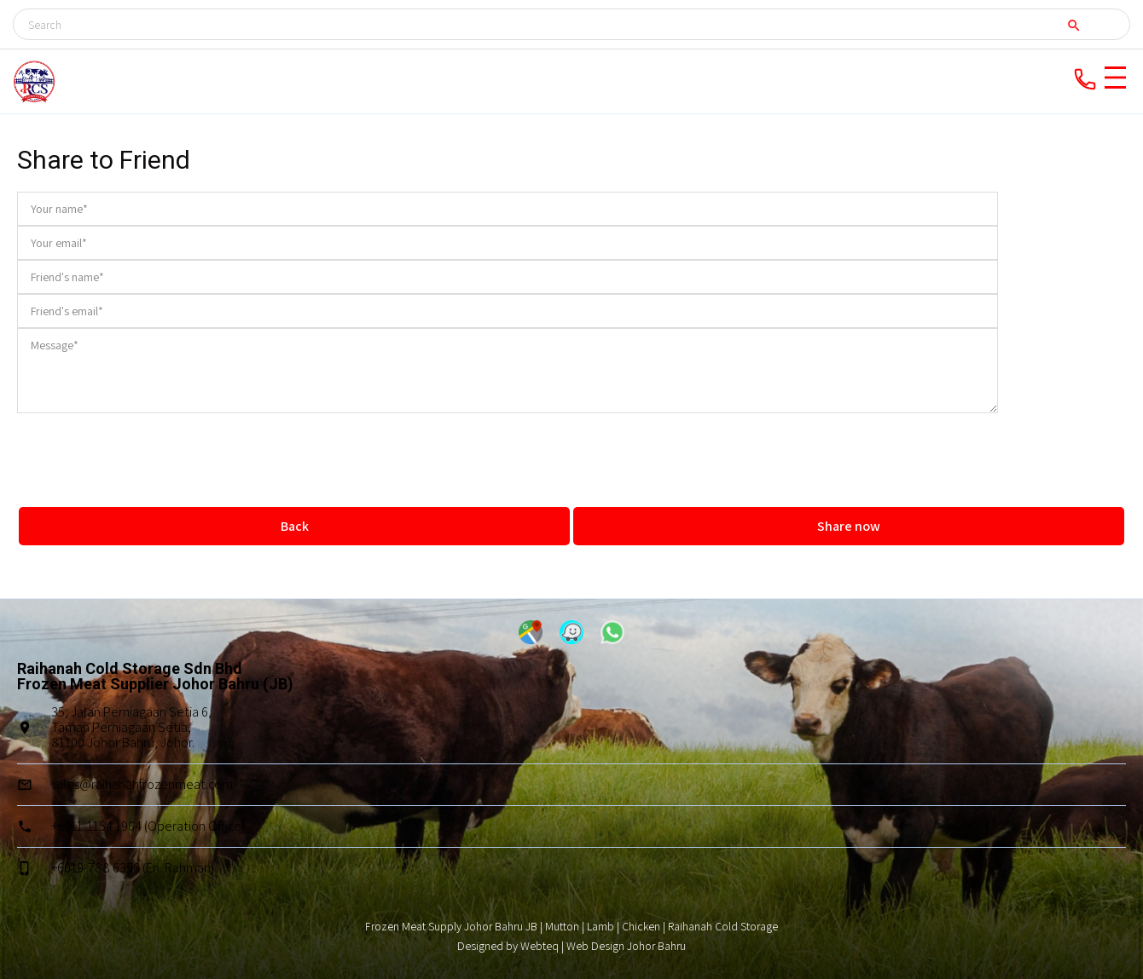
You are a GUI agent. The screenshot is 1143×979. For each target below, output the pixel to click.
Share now (848, 526)
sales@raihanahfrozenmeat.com (142, 784)
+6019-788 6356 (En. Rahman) (132, 868)
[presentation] (571, 446)
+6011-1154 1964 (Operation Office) (148, 826)
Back (295, 526)
